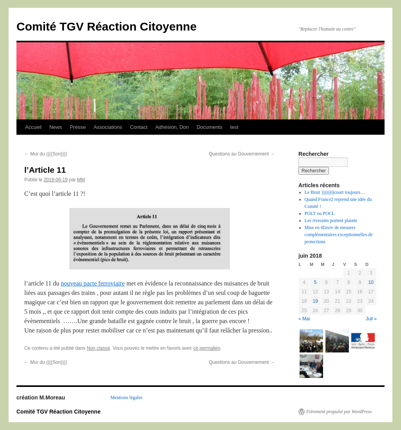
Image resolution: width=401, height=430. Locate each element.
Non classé (98, 348)
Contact (139, 127)
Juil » (371, 319)
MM (81, 179)
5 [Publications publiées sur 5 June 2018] (315, 282)
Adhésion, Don (172, 127)
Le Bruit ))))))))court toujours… (335, 192)
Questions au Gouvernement (242, 154)
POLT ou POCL (320, 213)
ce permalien (206, 348)
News (55, 127)
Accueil (33, 127)
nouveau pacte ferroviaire (93, 283)
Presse (77, 127)
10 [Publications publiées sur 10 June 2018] (371, 282)
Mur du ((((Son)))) (45, 154)
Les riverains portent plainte (331, 220)
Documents (209, 127)
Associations (108, 127)
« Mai (304, 319)
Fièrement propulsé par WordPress (339, 411)
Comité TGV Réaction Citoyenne (106, 26)
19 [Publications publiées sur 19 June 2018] (315, 301)
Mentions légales (126, 397)
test (234, 127)
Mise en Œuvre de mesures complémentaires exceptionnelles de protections (339, 234)
